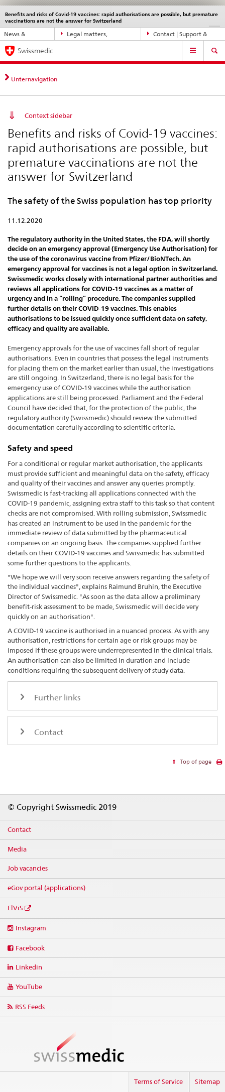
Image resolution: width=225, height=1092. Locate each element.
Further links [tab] (56, 697)
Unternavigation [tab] (34, 79)
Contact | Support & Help (177, 34)
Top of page (194, 761)
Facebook (30, 948)
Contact (19, 829)
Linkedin (29, 967)
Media (17, 849)
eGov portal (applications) (46, 888)
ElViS (15, 908)
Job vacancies (28, 868)
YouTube (29, 987)
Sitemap (207, 1081)
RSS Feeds (30, 1007)
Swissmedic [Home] (35, 50)
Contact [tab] (47, 732)
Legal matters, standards (84, 34)
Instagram (31, 928)
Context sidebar (48, 115)
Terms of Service (158, 1081)
